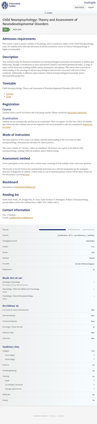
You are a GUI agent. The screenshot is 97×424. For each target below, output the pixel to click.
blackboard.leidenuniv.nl (25, 187)
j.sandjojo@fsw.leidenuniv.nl (21, 218)
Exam (8, 97)
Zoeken (49, 13)
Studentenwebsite (40, 416)
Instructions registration (77, 113)
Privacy (52, 416)
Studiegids (90, 2)
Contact (61, 416)
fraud (27, 174)
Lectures (9, 94)
